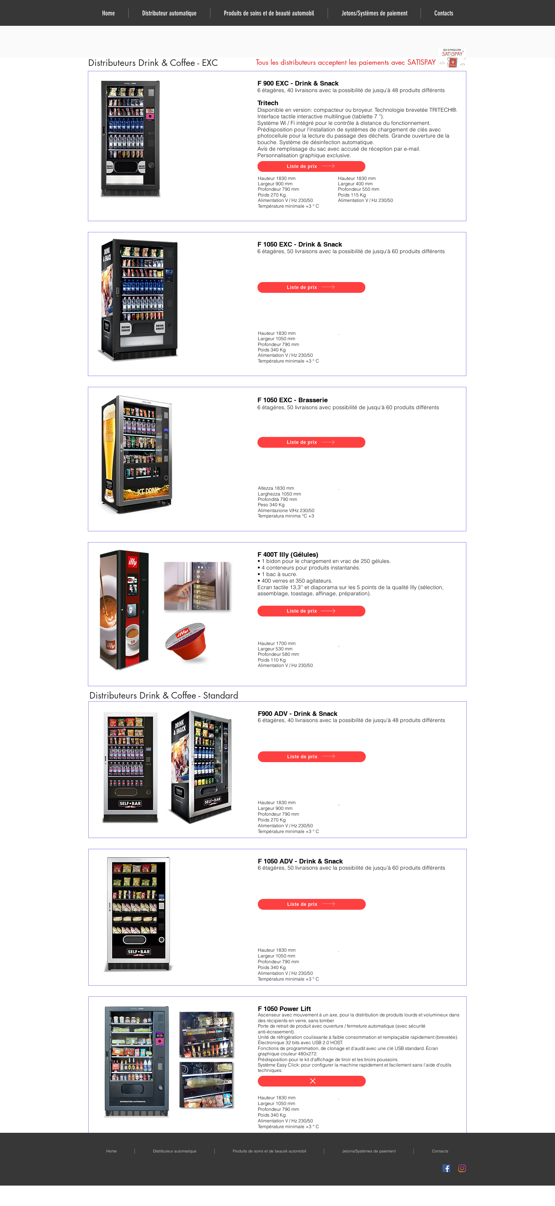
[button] (169, 13)
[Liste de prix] (311, 166)
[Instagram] (462, 1168)
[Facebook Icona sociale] (446, 1168)
